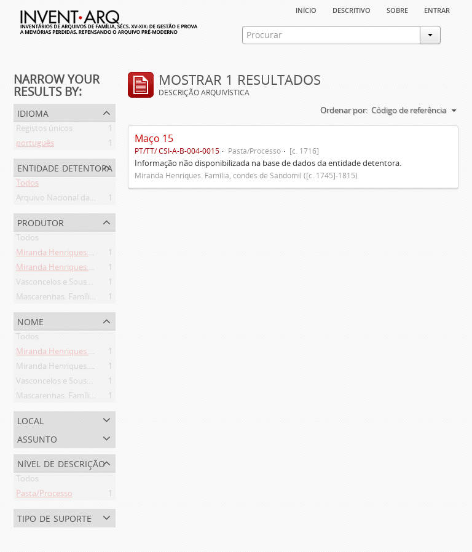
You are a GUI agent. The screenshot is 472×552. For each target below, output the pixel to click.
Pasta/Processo (44, 495)
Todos (27, 185)
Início (306, 9)
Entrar (437, 9)
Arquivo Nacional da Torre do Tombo (83, 199)
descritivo (351, 9)
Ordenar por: (344, 110)
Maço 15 (154, 138)
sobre (397, 9)
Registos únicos (44, 130)
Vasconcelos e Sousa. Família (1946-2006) (90, 284)
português (35, 145)
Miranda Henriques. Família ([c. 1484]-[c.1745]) (99, 269)
